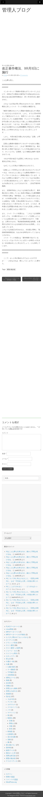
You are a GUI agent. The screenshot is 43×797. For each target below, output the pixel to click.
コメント (5, 433)
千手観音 (11, 672)
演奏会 (8, 686)
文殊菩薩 (11, 675)
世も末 (4, 65)
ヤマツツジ (11, 712)
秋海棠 (10, 731)
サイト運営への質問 (13, 648)
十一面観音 (11, 669)
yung (5, 75)
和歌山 (11, 723)
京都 (10, 721)
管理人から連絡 (11, 688)
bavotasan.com (30, 795)
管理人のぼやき (11, 691)
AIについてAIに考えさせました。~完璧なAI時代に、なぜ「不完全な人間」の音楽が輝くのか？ (22, 581)
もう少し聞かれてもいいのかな (17, 637)
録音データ (10, 750)
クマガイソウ (12, 707)
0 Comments (24, 75)
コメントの (12, 779)
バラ (9, 710)
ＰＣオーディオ (11, 761)
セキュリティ (11, 656)
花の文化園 (11, 737)
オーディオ (10, 640)
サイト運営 (10, 645)
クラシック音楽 (11, 642)
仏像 (7, 664)
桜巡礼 (10, 718)
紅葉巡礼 (11, 734)
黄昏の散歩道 (10, 65)
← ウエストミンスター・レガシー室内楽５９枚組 (11, 279)
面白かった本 (11, 753)
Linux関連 (9, 629)
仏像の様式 (11, 667)
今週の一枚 (10, 661)
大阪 (10, 726)
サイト (4, 464)
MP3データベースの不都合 (15, 634)
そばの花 (11, 699)
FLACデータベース (13, 626)
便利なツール (11, 677)
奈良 (10, 729)
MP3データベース (12, 632)
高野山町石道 (11, 756)
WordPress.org (11, 782)
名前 (4, 453)
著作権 (8, 747)
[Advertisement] (21, 40)
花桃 (9, 739)
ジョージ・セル (11, 651)
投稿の (10, 777)
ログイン (9, 774)
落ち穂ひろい (11, 745)
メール (5, 459)
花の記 (8, 696)
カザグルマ (11, 704)
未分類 (8, 683)
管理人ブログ (16, 10)
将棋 (7, 680)
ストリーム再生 (11, 653)
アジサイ (11, 702)
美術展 (8, 694)
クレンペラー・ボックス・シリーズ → (32, 279)
